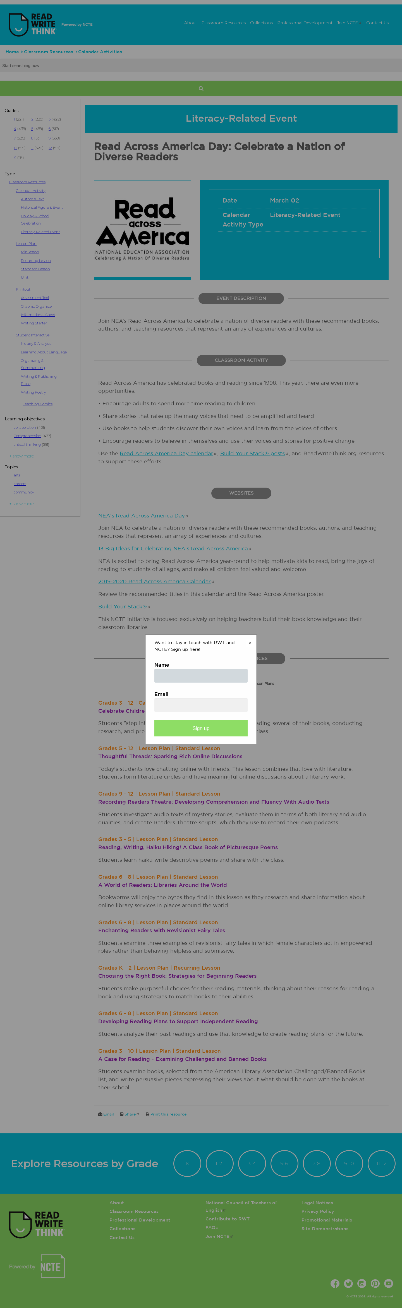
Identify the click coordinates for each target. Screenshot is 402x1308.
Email (161, 694)
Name (161, 665)
